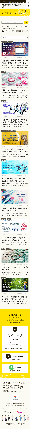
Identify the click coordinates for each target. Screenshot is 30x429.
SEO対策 (3, 248)
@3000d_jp (10, 412)
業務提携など (15, 344)
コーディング (4, 42)
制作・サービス (15, 335)
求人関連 (15, 339)
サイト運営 (10, 42)
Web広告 (9, 219)
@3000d (18, 367)
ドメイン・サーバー (5, 130)
